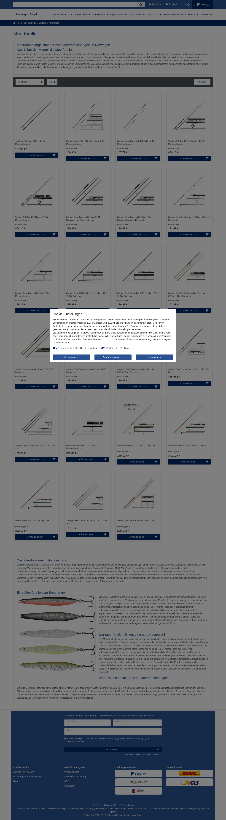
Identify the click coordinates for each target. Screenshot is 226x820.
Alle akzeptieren (71, 357)
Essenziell (63, 348)
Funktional (125, 348)
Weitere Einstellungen (143, 348)
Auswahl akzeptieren (113, 357)
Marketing (94, 348)
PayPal (109, 348)
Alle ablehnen (154, 357)
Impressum (107, 339)
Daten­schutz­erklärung (80, 342)
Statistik (78, 348)
